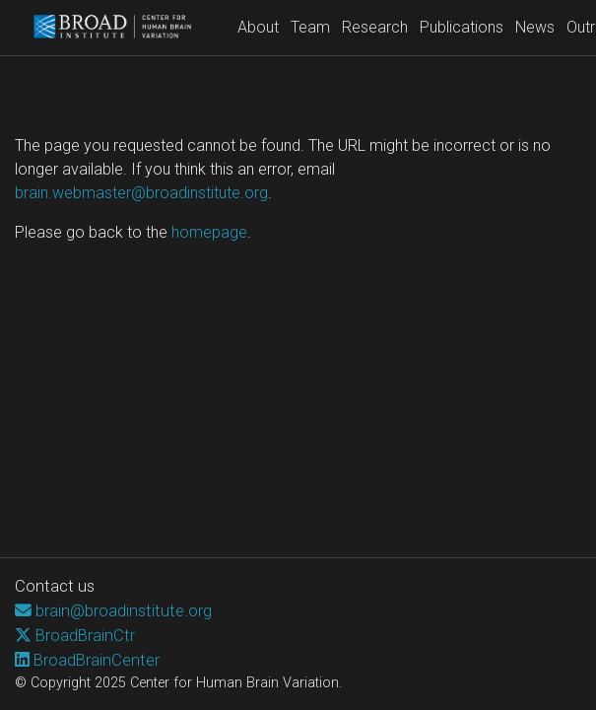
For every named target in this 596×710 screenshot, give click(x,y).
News (535, 27)
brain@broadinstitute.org (123, 610)
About (258, 27)
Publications (461, 27)
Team (310, 27)
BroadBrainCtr (85, 635)
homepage (209, 232)
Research (375, 27)
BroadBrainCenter (96, 660)
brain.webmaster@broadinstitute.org (141, 192)
